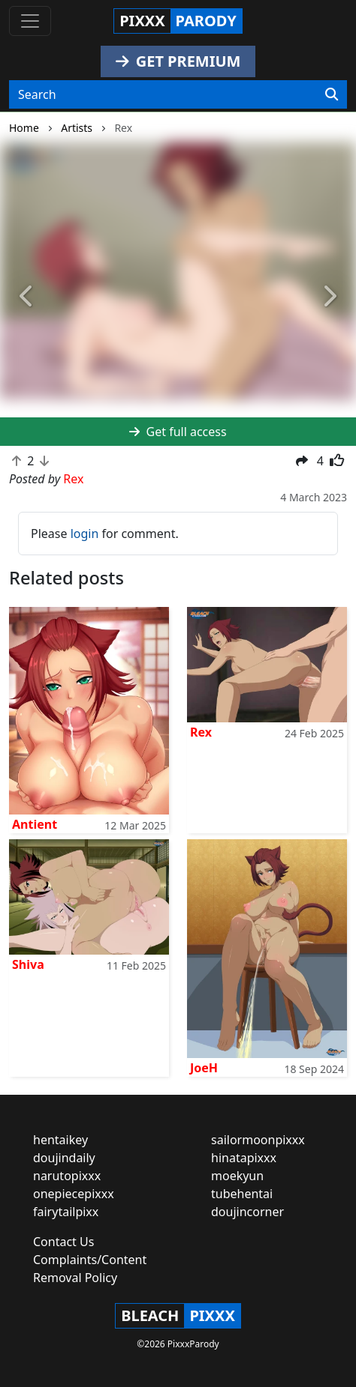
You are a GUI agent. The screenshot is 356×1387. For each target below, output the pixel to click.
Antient (34, 824)
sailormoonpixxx (258, 1139)
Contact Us (63, 1241)
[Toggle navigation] (30, 21)
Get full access (177, 431)
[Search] (331, 94)
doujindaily (64, 1157)
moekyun (237, 1175)
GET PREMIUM (178, 61)
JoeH (204, 1068)
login (85, 533)
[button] (26, 297)
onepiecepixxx (73, 1193)
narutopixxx (67, 1175)
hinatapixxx (243, 1157)
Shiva (28, 964)
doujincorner (247, 1211)
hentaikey (60, 1139)
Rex (201, 732)
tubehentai (242, 1193)
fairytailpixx (65, 1211)
